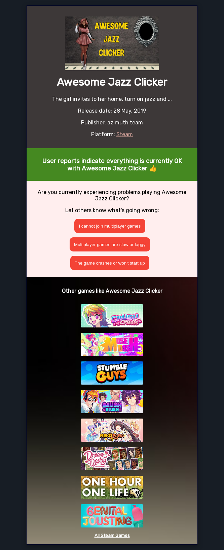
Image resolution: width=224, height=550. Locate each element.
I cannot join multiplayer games (110, 226)
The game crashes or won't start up (110, 263)
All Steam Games (112, 535)
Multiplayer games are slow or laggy (110, 244)
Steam (124, 134)
